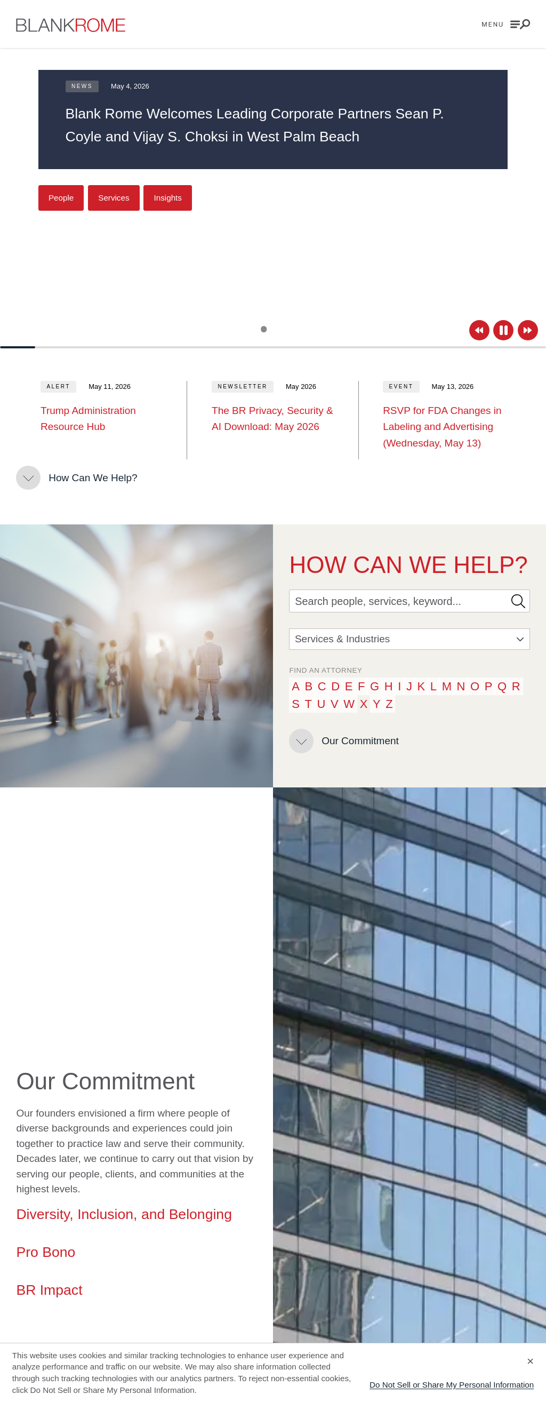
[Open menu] (506, 24)
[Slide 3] (282, 329)
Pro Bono (45, 1252)
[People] (61, 198)
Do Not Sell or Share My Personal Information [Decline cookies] (452, 1384)
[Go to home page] (70, 25)
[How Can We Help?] (76, 478)
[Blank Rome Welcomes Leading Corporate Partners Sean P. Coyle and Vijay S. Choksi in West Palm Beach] (273, 125)
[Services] (114, 198)
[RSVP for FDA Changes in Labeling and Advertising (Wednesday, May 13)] (444, 427)
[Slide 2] (273, 329)
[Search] (397, 600)
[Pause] (503, 330)
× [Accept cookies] (530, 1361)
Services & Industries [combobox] (409, 638)
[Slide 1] (264, 329)
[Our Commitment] (343, 741)
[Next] (528, 330)
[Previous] (479, 330)
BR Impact (49, 1290)
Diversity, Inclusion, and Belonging (124, 1214)
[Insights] (167, 198)
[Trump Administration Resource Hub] (102, 419)
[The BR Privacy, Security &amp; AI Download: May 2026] (273, 419)
